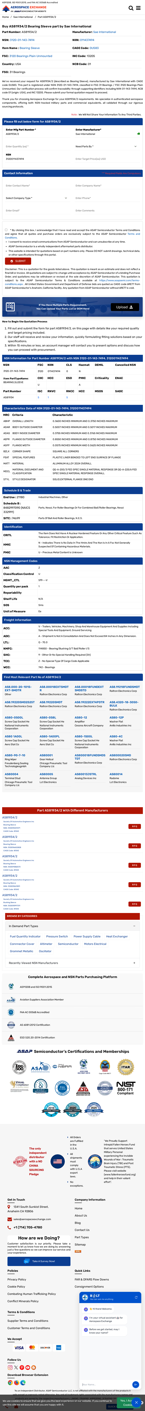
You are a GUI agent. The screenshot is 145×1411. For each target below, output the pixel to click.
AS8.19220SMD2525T (20, 702)
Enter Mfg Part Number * (21, 129)
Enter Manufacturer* (88, 129)
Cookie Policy (16, 1287)
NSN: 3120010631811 (11, 886)
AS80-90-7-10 (15, 755)
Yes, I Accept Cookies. (128, 1403)
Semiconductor (68, 944)
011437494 (87, 40)
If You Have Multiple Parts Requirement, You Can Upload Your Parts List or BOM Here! (62, 307)
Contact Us (82, 1230)
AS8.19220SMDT (51, 702)
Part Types (82, 1237)
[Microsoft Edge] (23, 1383)
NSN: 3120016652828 (12, 847)
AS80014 (116, 774)
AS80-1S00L (84, 736)
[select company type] (37, 198)
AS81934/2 (9, 817)
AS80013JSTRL (86, 774)
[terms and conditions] (6, 230)
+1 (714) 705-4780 (28, 1228)
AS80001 (46, 755)
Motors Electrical (95, 944)
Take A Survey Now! (39, 1261)
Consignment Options (89, 1287)
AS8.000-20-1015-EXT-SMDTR (18, 688)
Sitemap (80, 1244)
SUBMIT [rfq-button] (18, 261)
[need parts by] (107, 146)
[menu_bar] (139, 8)
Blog (78, 1223)
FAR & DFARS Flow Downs (92, 1280)
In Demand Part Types (23, 926)
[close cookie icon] (141, 1402)
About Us (81, 1215)
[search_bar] (132, 8)
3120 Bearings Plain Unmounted (30, 56)
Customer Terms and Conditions (28, 1328)
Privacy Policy (16, 1280)
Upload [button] (124, 307)
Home (5, 17)
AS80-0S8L (48, 717)
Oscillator (45, 951)
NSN (8, 154)
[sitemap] (78, 1251)
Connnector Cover (22, 944)
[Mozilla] (17, 1383)
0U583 (94, 48)
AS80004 (11, 774)
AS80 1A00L (13, 736)
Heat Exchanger (117, 936)
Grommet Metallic (21, 951)
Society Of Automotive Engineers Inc (18, 822)
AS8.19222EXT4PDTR (89, 702)
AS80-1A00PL (50, 736)
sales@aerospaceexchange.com (32, 1219)
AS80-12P (117, 717)
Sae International (23, 17)
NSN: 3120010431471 (11, 828)
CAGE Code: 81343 (11, 831)
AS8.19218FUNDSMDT (125, 687)
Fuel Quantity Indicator (25, 936)
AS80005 (46, 774)
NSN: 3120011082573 (11, 867)
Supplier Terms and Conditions (27, 1321)
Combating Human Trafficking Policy (31, 1294)
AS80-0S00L (14, 717)
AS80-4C (116, 736)
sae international (104, 32)
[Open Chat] (136, 1402)
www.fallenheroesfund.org (120, 1174)
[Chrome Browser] (10, 1383)
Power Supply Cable (87, 936)
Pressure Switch (57, 936)
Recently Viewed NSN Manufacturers (33, 963)
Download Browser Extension (27, 1375)
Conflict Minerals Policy (23, 1301)
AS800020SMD (120, 755)
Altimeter (46, 944)
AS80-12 (81, 717)
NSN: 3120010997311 (11, 906)
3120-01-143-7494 (22, 40)
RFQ (134, 826)
